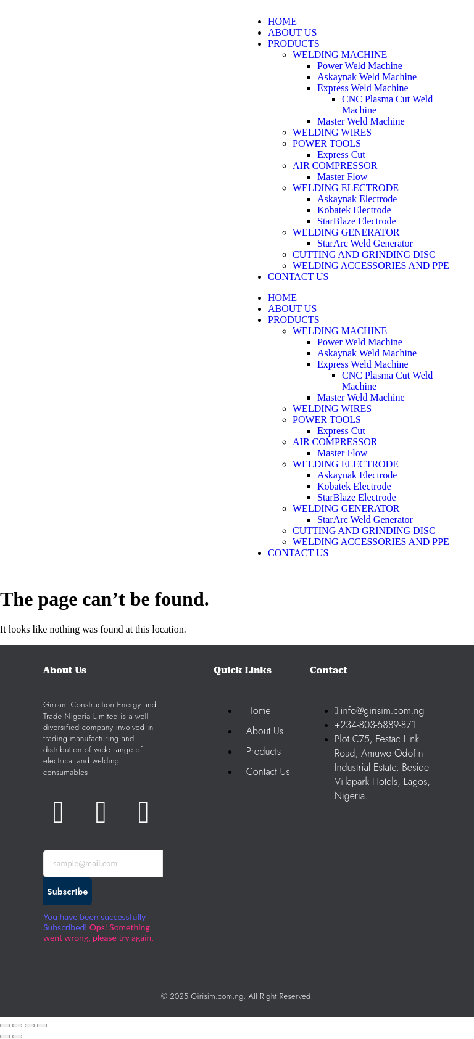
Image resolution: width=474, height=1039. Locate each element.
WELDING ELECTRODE (346, 464)
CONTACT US (298, 553)
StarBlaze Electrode (356, 497)
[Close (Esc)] (42, 1025)
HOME (282, 297)
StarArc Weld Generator (365, 519)
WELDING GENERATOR (346, 508)
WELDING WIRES (332, 408)
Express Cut (341, 430)
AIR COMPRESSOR (335, 442)
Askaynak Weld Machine (367, 353)
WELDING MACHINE (340, 331)
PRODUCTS (294, 319)
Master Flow (342, 453)
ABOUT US (292, 308)
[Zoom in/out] (5, 1025)
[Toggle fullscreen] (17, 1025)
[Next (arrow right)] (17, 1036)
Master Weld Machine (360, 397)
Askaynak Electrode (357, 475)
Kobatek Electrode (354, 486)
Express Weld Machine (363, 364)
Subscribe (67, 891)
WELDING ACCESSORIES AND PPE (371, 541)
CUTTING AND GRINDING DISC (364, 530)
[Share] (30, 1025)
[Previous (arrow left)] (5, 1036)
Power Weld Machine (359, 342)
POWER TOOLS (327, 419)
